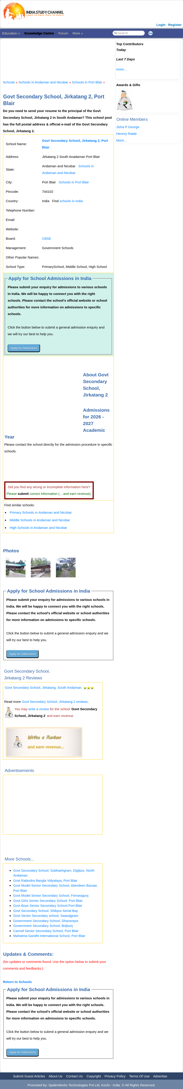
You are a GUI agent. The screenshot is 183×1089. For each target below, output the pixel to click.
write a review (38, 709)
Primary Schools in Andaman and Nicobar (41, 512)
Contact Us (74, 1076)
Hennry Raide (126, 134)
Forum (63, 33)
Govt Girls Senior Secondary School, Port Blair (48, 901)
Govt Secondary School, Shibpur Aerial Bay (45, 911)
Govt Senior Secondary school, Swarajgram (45, 915)
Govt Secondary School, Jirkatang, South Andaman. (43, 687)
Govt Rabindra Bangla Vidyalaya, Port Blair (45, 880)
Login (161, 25)
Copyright (94, 1076)
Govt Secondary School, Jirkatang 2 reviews (54, 701)
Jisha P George (127, 127)
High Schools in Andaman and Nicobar (38, 528)
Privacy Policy (115, 1076)
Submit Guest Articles (29, 1076)
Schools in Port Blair (87, 82)
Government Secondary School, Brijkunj (43, 926)
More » (77, 33)
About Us (55, 1076)
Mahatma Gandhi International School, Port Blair (49, 936)
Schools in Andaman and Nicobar (43, 82)
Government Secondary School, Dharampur (46, 921)
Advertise (160, 1076)
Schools (9, 82)
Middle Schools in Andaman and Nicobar (40, 520)
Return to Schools (17, 982)
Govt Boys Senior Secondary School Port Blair (47, 905)
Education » (11, 33)
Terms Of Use (139, 1076)
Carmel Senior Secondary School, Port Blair (46, 931)
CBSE (46, 238)
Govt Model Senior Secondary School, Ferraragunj (50, 895)
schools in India (71, 201)
